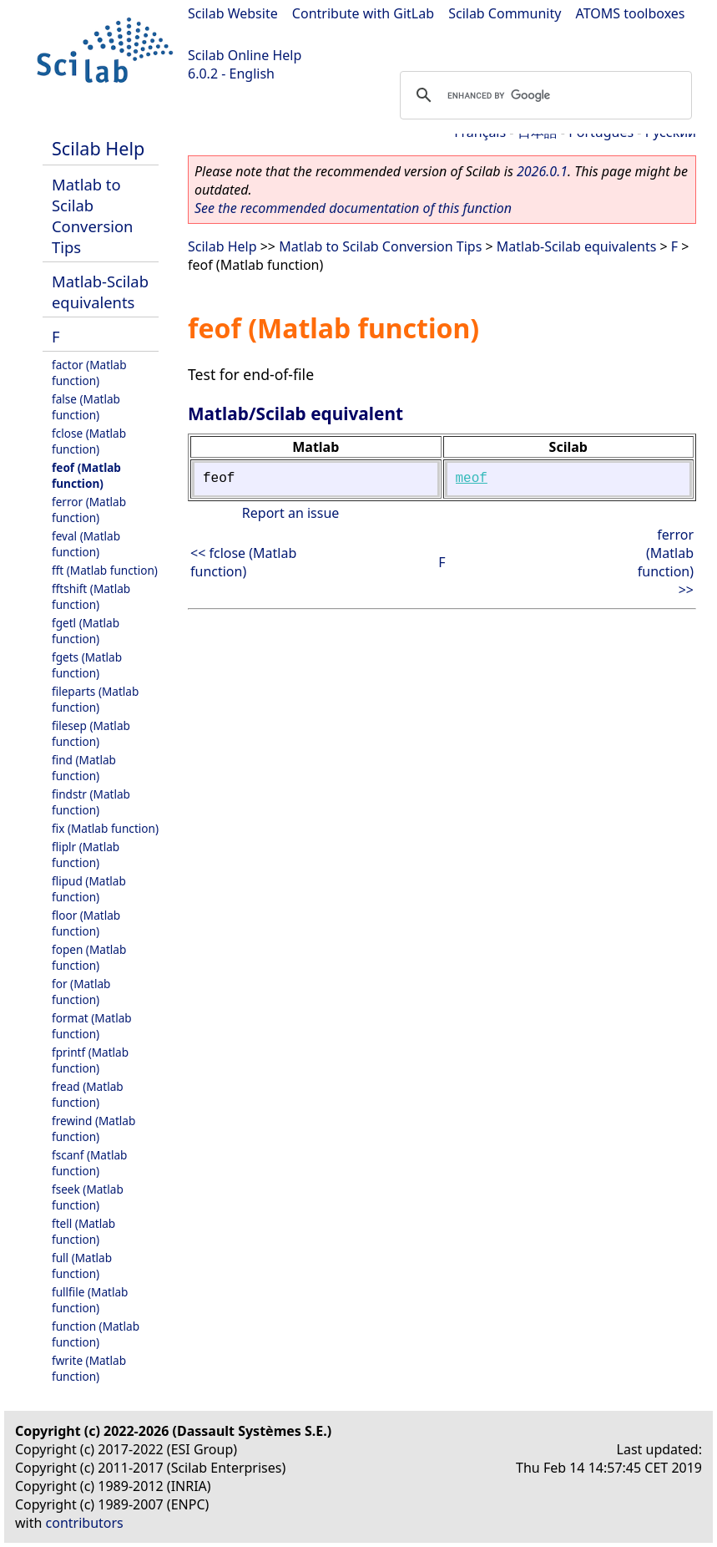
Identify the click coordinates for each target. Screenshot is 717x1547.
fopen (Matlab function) (89, 957)
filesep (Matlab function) (91, 733)
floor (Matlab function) (86, 923)
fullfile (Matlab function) (90, 1300)
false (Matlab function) (86, 407)
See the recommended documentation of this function (353, 208)
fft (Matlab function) (105, 570)
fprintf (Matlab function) (90, 1060)
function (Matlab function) (95, 1334)
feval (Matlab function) (86, 544)
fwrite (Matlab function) (89, 1368)
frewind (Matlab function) (93, 1128)
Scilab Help (98, 148)
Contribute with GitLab (363, 13)
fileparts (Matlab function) (95, 699)
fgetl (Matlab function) (85, 631)
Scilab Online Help (244, 55)
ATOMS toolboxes (630, 13)
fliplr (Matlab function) (85, 854)
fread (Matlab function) (88, 1094)
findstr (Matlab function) (91, 802)
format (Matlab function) (92, 1026)
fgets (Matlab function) (87, 665)
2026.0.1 (542, 171)
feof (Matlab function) (86, 475)
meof (471, 478)
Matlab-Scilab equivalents (100, 291)
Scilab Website (233, 13)
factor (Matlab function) (89, 372)
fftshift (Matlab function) (91, 596)
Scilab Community (504, 13)
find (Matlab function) (84, 768)
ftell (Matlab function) (83, 1231)
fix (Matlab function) (105, 828)
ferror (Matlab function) (89, 509)
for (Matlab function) (81, 991)
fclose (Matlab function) (89, 441)
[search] (543, 95)
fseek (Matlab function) (88, 1197)
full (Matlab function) (82, 1265)
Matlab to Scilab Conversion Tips (92, 215)
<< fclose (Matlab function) (243, 562)
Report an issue (290, 513)
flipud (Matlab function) (89, 889)
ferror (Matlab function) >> (666, 562)
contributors (85, 1523)
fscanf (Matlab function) (89, 1163)
